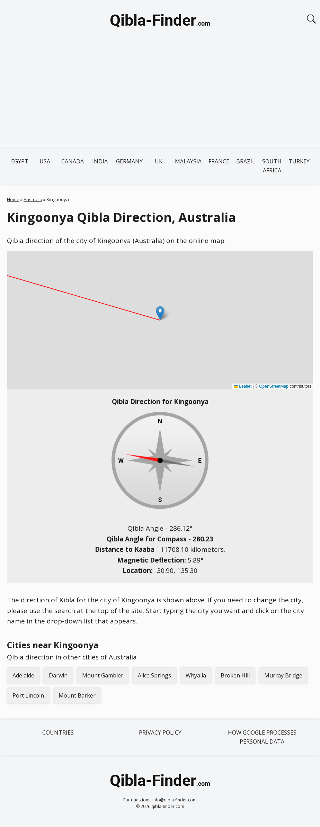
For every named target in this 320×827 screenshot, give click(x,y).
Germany (129, 161)
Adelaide (23, 675)
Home (13, 199)
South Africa (272, 166)
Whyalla (196, 675)
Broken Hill (235, 675)
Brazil (245, 161)
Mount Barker (77, 695)
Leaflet (242, 386)
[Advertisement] (160, 96)
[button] (160, 313)
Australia (33, 199)
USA (44, 161)
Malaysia (188, 161)
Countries (58, 732)
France (218, 161)
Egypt (19, 161)
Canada (72, 161)
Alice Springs (154, 675)
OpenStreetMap (273, 386)
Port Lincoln (28, 695)
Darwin (58, 675)
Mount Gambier (102, 675)
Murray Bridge (283, 675)
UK (158, 161)
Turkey (299, 161)
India (100, 161)
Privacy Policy (160, 732)
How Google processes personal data (262, 737)
